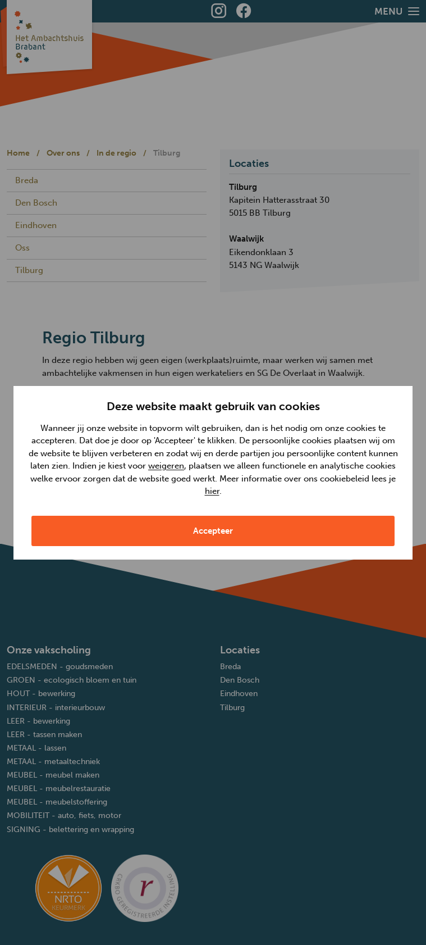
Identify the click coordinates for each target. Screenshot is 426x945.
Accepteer (213, 531)
